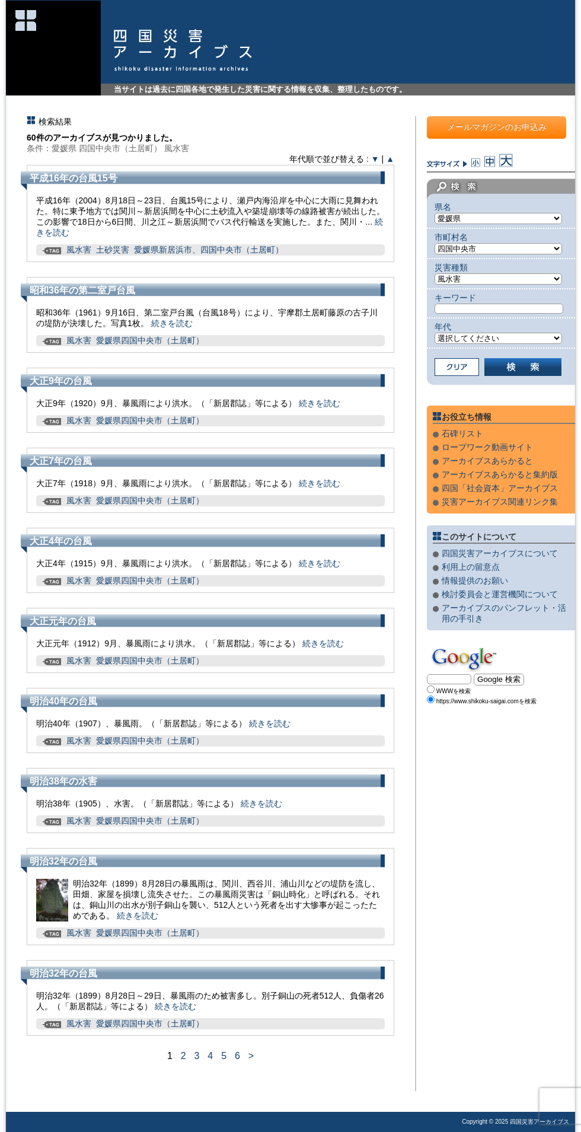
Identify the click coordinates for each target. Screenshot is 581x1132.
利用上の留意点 (471, 567)
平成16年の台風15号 (73, 178)
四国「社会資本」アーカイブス (500, 488)
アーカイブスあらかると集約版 (500, 474)
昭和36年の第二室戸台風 (82, 290)
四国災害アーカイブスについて (500, 553)
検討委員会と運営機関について (500, 594)
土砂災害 (112, 249)
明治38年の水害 (63, 781)
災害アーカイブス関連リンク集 (500, 501)
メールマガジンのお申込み (497, 127)
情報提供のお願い (475, 580)
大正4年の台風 (61, 541)
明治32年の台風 (63, 861)
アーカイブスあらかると (487, 460)
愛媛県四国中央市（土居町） (150, 340)
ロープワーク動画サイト (487, 447)
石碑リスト (462, 433)
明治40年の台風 (63, 701)
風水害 (78, 249)
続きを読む (172, 323)
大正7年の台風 (61, 461)
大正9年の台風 (61, 381)
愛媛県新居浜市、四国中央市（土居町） (208, 249)
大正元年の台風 (63, 621)
